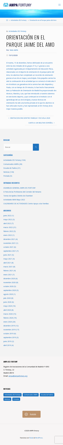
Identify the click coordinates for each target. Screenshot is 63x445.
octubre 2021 (8, 247)
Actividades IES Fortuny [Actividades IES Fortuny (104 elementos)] (12, 395)
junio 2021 (7, 255)
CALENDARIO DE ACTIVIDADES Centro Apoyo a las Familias (26, 204)
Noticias (6, 172)
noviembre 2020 (9, 282)
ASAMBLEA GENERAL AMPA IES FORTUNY (19, 188)
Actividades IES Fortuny (18, 20)
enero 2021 (7, 275)
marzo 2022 (8, 227)
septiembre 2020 (9, 290)
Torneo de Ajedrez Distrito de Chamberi (18, 196)
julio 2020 (7, 298)
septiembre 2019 (9, 337)
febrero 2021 (8, 271)
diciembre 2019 (9, 326)
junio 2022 (7, 216)
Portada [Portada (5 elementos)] (16, 399)
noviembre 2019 (9, 330)
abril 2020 (7, 310)
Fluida (31, 438)
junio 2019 (7, 341)
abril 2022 (7, 223)
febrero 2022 (8, 231)
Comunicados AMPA (11, 164)
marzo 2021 (8, 267)
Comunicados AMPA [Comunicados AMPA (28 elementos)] (30, 395)
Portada (6, 176)
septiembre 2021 (9, 251)
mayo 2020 (7, 306)
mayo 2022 (7, 219)
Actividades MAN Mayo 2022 (14, 200)
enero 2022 (7, 235)
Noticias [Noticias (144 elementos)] (7, 399)
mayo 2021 (7, 259)
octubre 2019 (8, 334)
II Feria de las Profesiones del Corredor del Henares (22, 192)
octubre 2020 (8, 286)
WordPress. (39, 438)
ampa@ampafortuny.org (18, 376)
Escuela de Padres (10, 168)
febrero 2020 (8, 318)
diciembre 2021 (9, 239)
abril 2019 (7, 345)
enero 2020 (7, 322)
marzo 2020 (8, 314)
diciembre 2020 (9, 279)
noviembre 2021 (9, 243)
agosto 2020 (8, 294)
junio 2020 (7, 302)
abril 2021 (7, 263)
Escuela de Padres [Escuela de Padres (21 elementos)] (47, 395)
